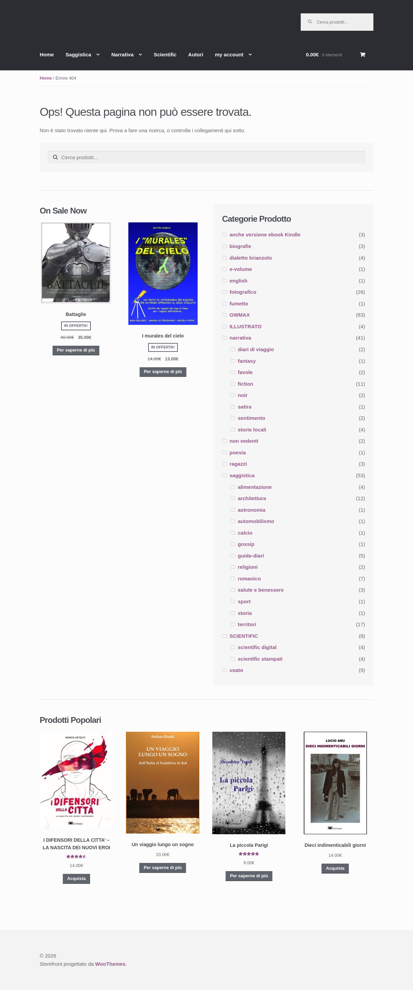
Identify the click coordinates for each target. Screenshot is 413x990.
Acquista (76, 878)
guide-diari (251, 556)
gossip (246, 544)
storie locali (252, 429)
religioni (248, 567)
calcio (245, 533)
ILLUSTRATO (246, 326)
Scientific (165, 54)
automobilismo (256, 521)
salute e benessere (261, 590)
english (239, 281)
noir (242, 395)
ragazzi (238, 464)
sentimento (251, 418)
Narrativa (122, 54)
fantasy (247, 361)
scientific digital (257, 647)
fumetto (239, 303)
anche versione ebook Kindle (265, 234)
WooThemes (110, 964)
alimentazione (255, 487)
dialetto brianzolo (251, 258)
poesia (238, 452)
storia (245, 613)
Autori (195, 54)
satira (245, 407)
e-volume (241, 269)
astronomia (252, 510)
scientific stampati (260, 659)
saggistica (242, 475)
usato (236, 670)
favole (245, 372)
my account (229, 54)
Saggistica (78, 54)
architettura (252, 498)
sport (244, 601)
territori (247, 624)
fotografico (243, 292)
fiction (245, 384)
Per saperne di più (76, 350)
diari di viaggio (256, 349)
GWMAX (240, 315)
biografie (240, 246)
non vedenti (244, 441)
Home (47, 54)
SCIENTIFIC (244, 636)
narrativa (240, 338)
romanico (249, 578)
